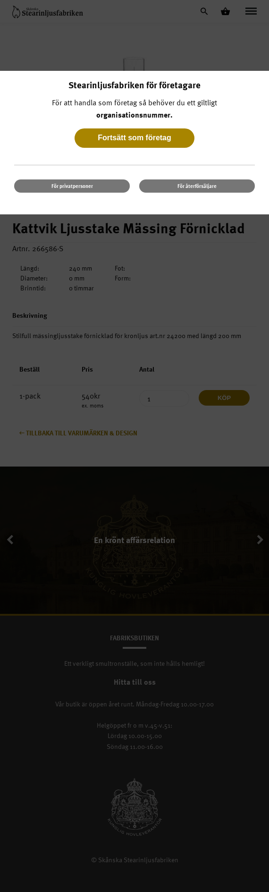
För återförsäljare (197, 186)
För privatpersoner (72, 186)
